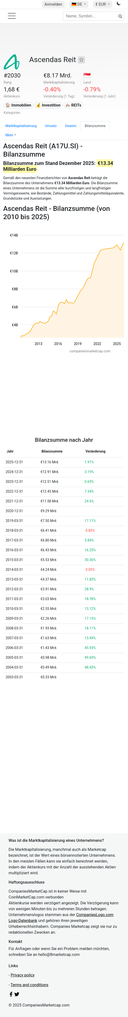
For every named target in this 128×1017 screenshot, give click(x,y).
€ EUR (101, 4)
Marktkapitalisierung (21, 126)
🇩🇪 (77, 4)
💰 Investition (48, 105)
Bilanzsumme (95, 126)
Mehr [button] (9, 135)
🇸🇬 (87, 75)
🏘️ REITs (73, 105)
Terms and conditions (29, 985)
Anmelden (53, 4)
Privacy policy (23, 975)
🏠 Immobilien (18, 105)
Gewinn (70, 126)
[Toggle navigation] (12, 16)
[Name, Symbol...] (93, 16)
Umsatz (51, 126)
